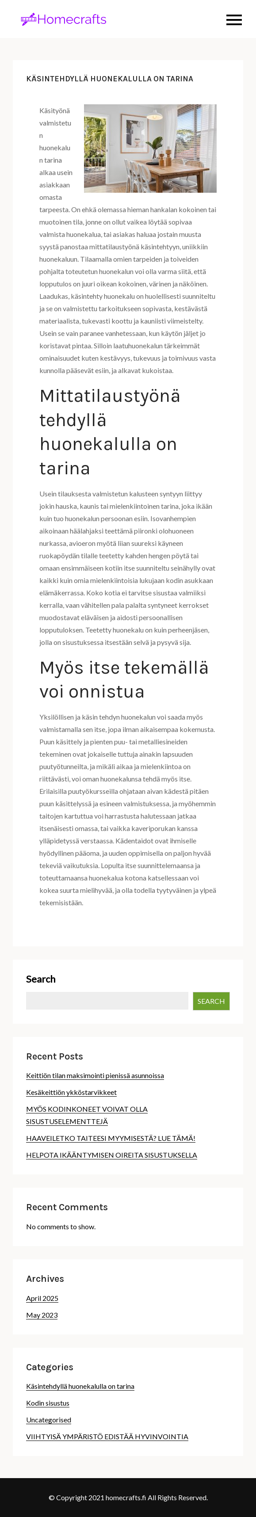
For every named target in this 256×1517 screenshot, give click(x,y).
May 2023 (41, 1315)
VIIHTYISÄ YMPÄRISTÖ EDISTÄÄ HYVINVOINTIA (107, 1436)
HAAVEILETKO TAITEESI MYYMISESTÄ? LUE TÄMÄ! (110, 1138)
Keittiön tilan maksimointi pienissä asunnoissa (95, 1075)
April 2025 (42, 1298)
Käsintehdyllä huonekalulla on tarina (80, 1386)
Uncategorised (48, 1419)
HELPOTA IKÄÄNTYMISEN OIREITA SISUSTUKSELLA (111, 1155)
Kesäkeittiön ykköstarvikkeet (71, 1092)
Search (40, 979)
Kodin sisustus (47, 1403)
